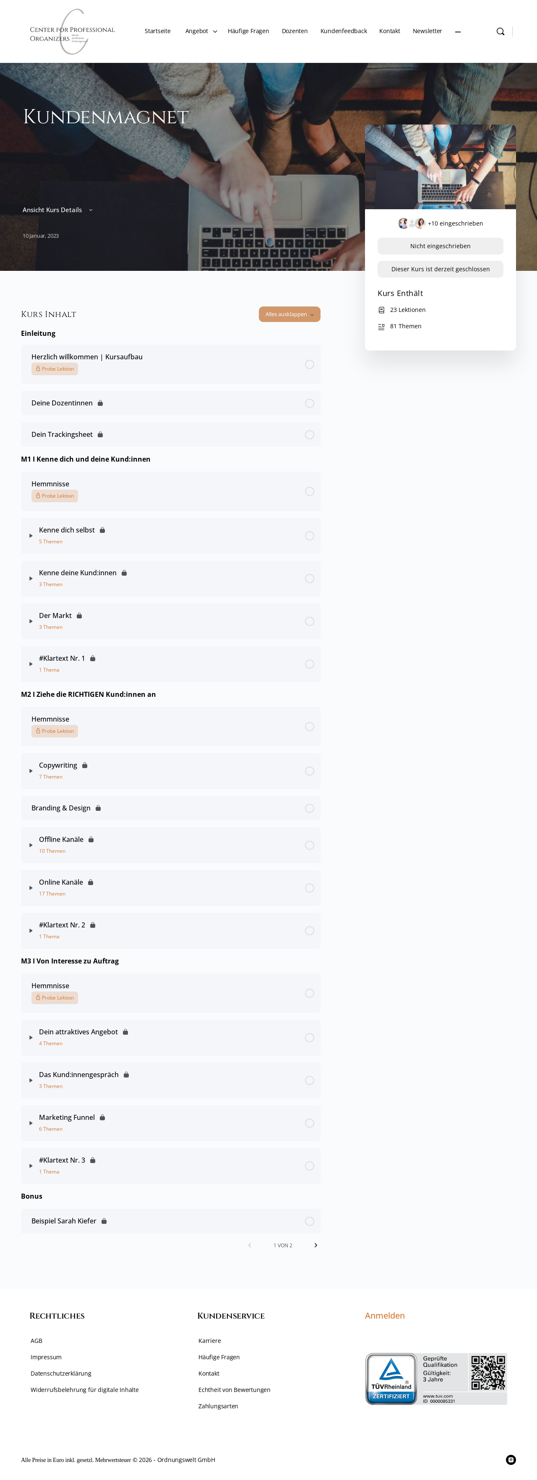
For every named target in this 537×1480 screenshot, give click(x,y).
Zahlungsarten (218, 1406)
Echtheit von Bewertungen (234, 1390)
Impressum (46, 1357)
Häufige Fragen (219, 1357)
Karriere (209, 1341)
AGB (36, 1341)
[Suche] (500, 31)
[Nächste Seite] (316, 1245)
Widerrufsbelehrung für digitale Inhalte (85, 1390)
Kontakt (208, 1373)
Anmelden (385, 1315)
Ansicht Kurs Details (58, 209)
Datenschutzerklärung (61, 1373)
